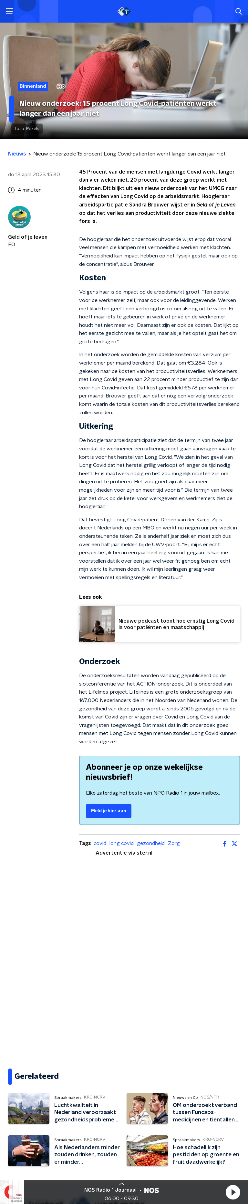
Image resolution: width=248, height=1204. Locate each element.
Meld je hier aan (108, 811)
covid (100, 843)
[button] (232, 1192)
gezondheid (151, 843)
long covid (121, 843)
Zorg (174, 843)
